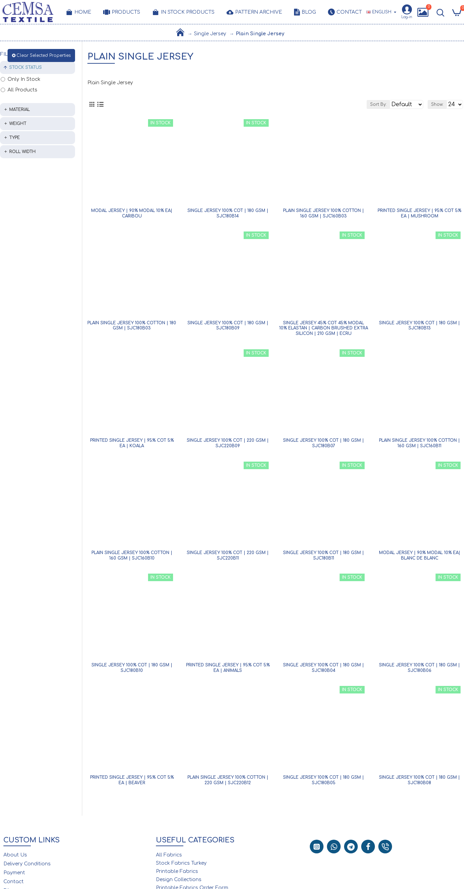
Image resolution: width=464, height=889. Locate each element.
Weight (17, 123)
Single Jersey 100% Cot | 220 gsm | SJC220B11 (228, 557)
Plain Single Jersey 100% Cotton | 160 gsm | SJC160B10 (131, 557)
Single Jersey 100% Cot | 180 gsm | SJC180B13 (419, 328)
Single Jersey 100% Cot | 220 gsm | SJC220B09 (228, 445)
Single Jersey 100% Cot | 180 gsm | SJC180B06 (419, 670)
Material (19, 109)
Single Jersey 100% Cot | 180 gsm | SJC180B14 (227, 215)
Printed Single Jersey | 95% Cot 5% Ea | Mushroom (419, 215)
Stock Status (25, 67)
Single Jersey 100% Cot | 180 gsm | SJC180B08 (419, 782)
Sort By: (350, 105)
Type (14, 137)
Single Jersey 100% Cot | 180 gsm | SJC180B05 (323, 782)
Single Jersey (210, 33)
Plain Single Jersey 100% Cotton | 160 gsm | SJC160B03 (323, 215)
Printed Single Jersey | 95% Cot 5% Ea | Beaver (132, 782)
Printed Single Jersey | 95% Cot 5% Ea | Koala (132, 445)
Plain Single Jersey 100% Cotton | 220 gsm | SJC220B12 (227, 782)
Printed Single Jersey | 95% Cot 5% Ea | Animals (228, 670)
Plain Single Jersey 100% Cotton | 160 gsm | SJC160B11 (419, 445)
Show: (430, 105)
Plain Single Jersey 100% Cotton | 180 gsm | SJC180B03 (131, 328)
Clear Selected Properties (43, 55)
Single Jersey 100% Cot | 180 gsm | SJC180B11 (323, 557)
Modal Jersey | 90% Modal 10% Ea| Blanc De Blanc (419, 557)
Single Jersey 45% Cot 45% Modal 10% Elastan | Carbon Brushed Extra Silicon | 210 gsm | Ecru (323, 330)
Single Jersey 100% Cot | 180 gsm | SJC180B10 (131, 670)
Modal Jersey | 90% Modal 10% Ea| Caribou (131, 215)
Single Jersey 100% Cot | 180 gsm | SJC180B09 (227, 328)
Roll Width (22, 151)
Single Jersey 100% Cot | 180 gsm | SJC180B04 (323, 670)
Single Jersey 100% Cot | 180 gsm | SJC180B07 (323, 445)
